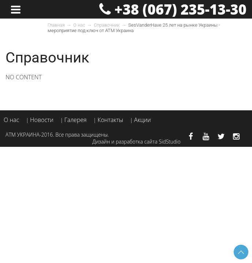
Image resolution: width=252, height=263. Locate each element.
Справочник (107, 25)
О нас (79, 25)
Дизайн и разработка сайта (125, 141)
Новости (41, 120)
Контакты (110, 120)
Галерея (75, 120)
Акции (142, 120)
